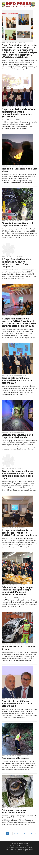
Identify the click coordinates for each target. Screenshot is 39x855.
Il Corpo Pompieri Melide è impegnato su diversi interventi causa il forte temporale (16, 263)
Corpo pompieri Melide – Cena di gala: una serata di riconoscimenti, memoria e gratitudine (18, 113)
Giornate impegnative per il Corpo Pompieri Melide (17, 224)
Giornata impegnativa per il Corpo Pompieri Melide (17, 436)
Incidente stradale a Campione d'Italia (19, 647)
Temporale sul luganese (15, 758)
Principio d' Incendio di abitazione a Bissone (14, 811)
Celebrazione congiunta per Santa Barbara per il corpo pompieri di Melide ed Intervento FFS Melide (17, 591)
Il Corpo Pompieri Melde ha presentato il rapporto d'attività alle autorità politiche (19, 533)
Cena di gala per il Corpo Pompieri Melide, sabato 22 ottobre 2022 (17, 703)
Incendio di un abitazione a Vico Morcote (19, 170)
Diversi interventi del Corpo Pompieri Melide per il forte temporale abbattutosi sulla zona (17, 475)
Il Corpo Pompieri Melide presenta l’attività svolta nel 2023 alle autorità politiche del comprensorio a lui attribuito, (19, 322)
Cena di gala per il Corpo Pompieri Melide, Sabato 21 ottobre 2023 (17, 380)
